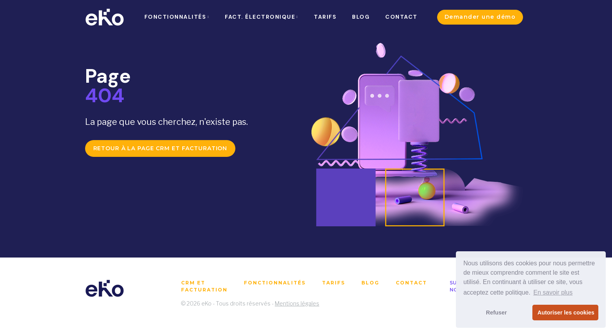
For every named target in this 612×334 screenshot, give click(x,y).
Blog (370, 283)
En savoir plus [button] (553, 292)
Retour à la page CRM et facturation (160, 148)
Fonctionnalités (275, 283)
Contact (411, 283)
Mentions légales (297, 303)
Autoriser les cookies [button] (565, 312)
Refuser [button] (496, 312)
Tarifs (333, 283)
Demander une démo (480, 16)
